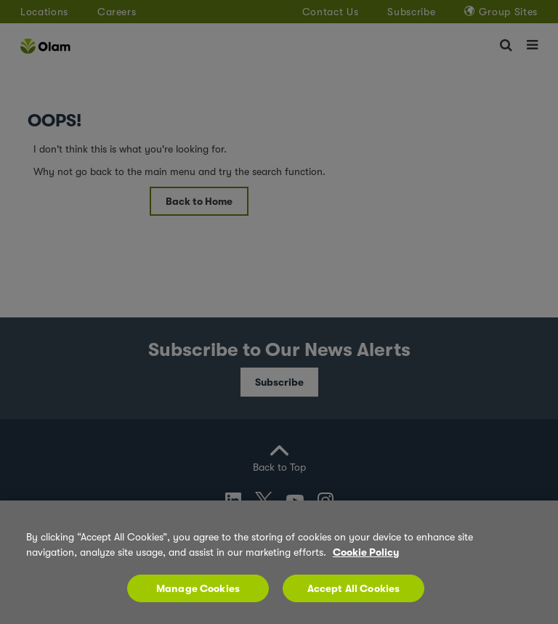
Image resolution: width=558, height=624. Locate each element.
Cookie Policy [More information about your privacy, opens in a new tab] (366, 559)
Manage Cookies (198, 595)
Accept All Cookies (353, 595)
